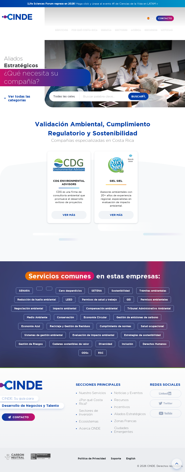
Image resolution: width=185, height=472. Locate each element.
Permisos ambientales (154, 299)
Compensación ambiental (102, 308)
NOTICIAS (167, 29)
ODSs (85, 352)
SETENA (96, 290)
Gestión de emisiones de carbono (137, 317)
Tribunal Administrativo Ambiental (149, 308)
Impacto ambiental (64, 308)
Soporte (116, 458)
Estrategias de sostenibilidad (142, 335)
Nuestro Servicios (92, 393)
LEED (69, 299)
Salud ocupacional (152, 326)
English (130, 458)
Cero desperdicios (70, 290)
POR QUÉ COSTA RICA (84, 29)
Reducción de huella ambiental (36, 299)
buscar (137, 96)
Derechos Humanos (154, 344)
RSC (100, 352)
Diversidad (105, 344)
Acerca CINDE (90, 428)
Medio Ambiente (37, 317)
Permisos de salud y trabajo (99, 299)
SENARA (24, 290)
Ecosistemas (88, 421)
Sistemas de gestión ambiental (43, 335)
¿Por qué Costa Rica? (91, 402)
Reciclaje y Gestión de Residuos (70, 326)
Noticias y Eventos (128, 393)
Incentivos (122, 407)
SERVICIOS (61, 29)
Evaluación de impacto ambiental (93, 335)
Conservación (65, 317)
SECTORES (121, 29)
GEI (129, 299)
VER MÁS (69, 214)
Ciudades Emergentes (123, 430)
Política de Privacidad (92, 458)
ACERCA (136, 29)
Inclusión (127, 344)
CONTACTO (165, 18)
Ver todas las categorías (19, 98)
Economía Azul (30, 326)
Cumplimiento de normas (115, 326)
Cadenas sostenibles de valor (70, 344)
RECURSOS (151, 29)
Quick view (130, 160)
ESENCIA (106, 29)
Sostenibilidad (120, 290)
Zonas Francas (125, 421)
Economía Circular (95, 317)
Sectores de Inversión (88, 412)
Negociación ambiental (28, 308)
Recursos (121, 400)
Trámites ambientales (152, 290)
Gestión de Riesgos (31, 344)
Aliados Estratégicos (130, 414)
